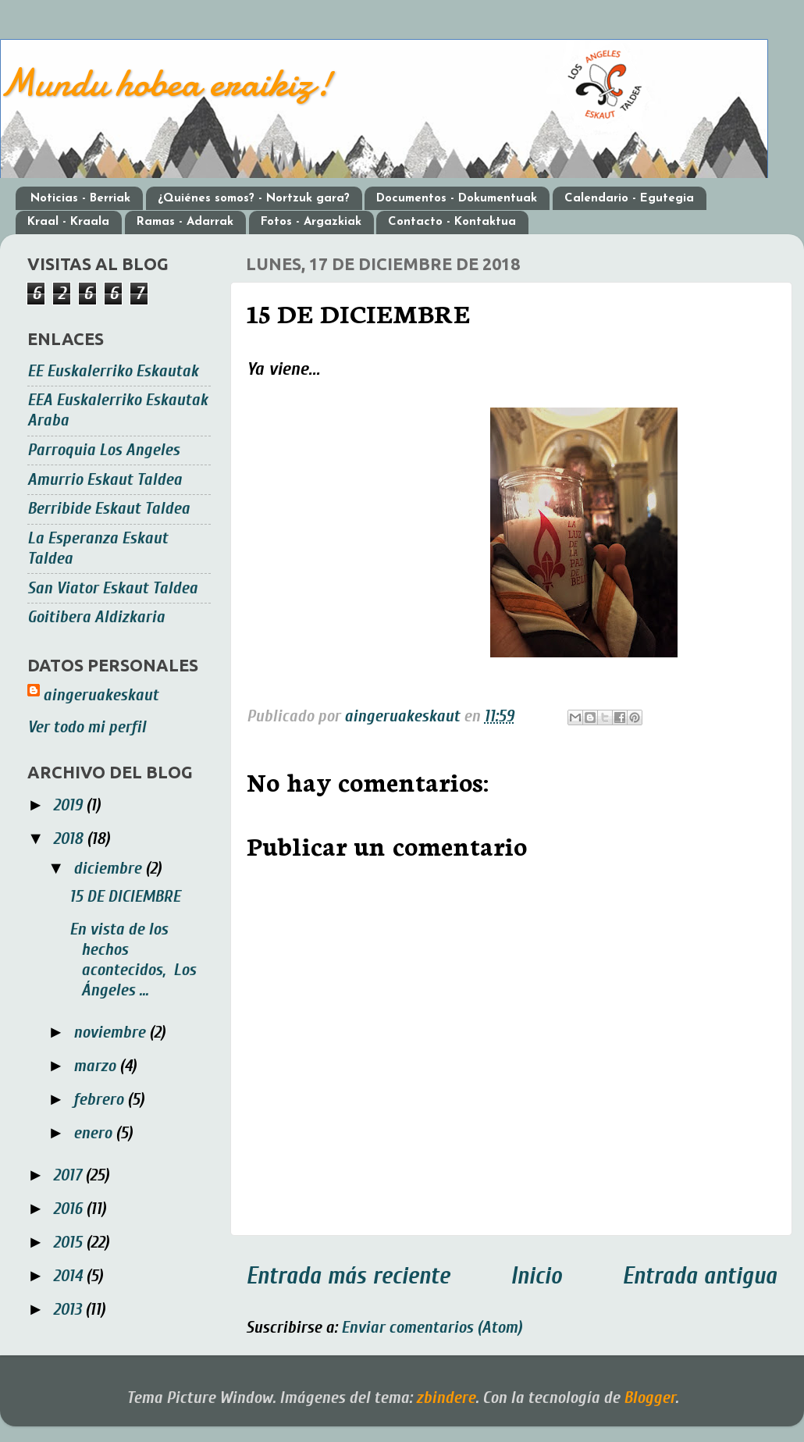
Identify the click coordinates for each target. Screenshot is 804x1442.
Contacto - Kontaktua (452, 222)
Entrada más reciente (348, 1276)
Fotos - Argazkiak (311, 222)
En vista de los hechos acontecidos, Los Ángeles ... (132, 960)
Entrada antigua (699, 1276)
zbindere (445, 1398)
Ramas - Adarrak (185, 222)
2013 (69, 1309)
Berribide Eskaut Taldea (108, 508)
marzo (96, 1066)
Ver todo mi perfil (86, 727)
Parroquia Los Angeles (103, 450)
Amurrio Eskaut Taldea (104, 480)
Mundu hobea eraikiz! (166, 82)
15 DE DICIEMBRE (124, 896)
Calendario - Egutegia (629, 199)
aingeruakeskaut (100, 695)
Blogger (649, 1398)
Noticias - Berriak (80, 199)
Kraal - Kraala (68, 222)
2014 (69, 1276)
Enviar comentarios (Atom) (431, 1327)
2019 (69, 805)
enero (94, 1133)
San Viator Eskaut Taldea (112, 588)
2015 (69, 1242)
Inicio (536, 1276)
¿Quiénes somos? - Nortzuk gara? (254, 199)
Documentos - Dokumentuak (456, 199)
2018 (70, 839)
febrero (100, 1099)
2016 (69, 1209)
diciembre (109, 868)
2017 (69, 1175)
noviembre (111, 1032)
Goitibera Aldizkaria (96, 617)
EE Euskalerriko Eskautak (112, 371)
